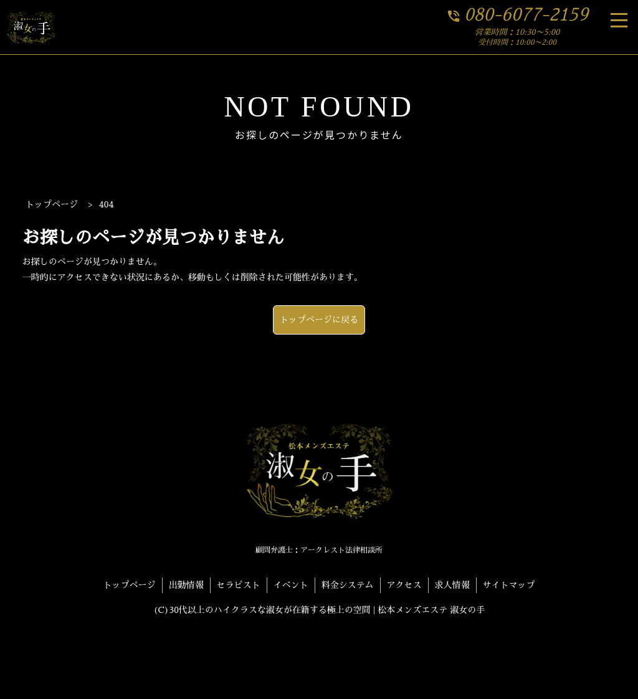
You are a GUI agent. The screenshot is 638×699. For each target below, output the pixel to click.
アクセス (404, 585)
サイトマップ (509, 585)
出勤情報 (186, 585)
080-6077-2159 (517, 15)
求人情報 (452, 585)
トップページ (129, 585)
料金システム (347, 585)
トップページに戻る (319, 319)
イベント (291, 585)
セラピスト (238, 585)
